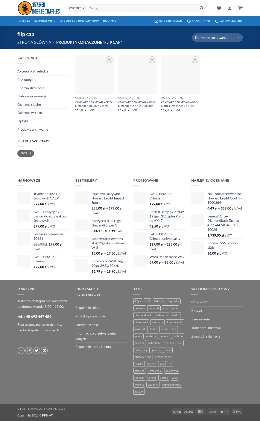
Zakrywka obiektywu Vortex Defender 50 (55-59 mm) (94, 104)
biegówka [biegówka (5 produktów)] (173, 301)
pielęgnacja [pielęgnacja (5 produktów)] (141, 350)
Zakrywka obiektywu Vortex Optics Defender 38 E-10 (179, 104)
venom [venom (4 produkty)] (151, 377)
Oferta (24, 21)
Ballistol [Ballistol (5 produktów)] (159, 301)
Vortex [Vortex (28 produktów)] (164, 377)
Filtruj (26, 153)
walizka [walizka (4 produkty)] (139, 384)
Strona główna (34, 42)
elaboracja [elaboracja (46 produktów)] (161, 315)
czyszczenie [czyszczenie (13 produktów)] (170, 308)
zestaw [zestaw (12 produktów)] (139, 391)
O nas (21, 408)
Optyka (23, 121)
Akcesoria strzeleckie (32, 71)
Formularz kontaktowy (79, 21)
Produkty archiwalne (32, 129)
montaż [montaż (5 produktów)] (165, 336)
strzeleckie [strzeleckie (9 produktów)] (155, 371)
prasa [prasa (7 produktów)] (167, 350)
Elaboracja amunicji (31, 96)
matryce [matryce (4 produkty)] (151, 336)
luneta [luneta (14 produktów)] (138, 336)
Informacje (45, 21)
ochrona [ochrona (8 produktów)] (139, 343)
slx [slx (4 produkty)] (170, 364)
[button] (230, 8)
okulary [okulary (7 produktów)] (169, 343)
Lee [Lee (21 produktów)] (174, 329)
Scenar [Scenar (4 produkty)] (151, 364)
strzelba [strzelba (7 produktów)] (139, 371)
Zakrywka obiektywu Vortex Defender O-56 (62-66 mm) (136, 104)
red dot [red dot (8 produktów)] (139, 364)
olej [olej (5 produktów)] (180, 343)
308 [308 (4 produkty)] (147, 301)
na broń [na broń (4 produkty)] (178, 336)
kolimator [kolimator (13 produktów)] (157, 322)
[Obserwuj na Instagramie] (28, 350)
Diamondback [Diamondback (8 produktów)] (143, 315)
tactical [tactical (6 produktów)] (139, 377)
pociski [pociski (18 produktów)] (156, 350)
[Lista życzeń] (219, 8)
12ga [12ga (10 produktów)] (138, 301)
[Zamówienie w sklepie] (217, 37)
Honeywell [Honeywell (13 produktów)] (141, 322)
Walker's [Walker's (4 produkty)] (153, 384)
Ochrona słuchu (29, 104)
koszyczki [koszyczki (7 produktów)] (140, 329)
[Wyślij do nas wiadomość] (44, 350)
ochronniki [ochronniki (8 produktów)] (154, 343)
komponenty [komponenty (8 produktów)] (175, 322)
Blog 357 (109, 21)
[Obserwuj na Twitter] (36, 350)
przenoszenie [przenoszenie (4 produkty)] (163, 357)
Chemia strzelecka (30, 88)
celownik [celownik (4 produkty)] (154, 308)
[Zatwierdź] (201, 8)
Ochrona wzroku (29, 112)
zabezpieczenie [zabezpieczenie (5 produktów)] (171, 384)
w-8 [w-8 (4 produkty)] (174, 377)
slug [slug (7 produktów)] (162, 364)
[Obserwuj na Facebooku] (21, 350)
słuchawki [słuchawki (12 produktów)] (172, 371)
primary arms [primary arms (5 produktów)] (143, 357)
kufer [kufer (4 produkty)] (153, 329)
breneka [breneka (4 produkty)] (140, 308)
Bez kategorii (26, 79)
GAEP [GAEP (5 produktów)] (175, 315)
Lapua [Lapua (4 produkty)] (164, 329)
